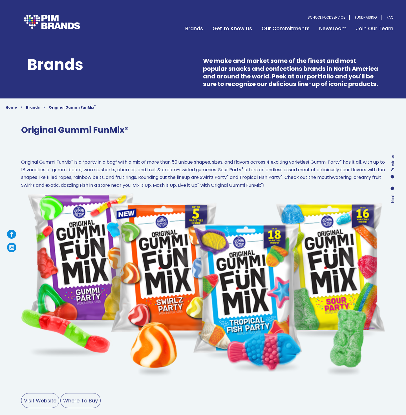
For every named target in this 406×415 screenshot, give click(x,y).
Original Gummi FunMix (79, 108)
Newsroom (333, 28)
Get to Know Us (232, 28)
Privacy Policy (132, 365)
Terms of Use (99, 365)
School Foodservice (326, 17)
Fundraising (366, 17)
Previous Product (393, 140)
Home (18, 108)
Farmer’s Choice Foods (108, 338)
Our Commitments (286, 28)
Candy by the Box (152, 338)
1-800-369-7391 (306, 334)
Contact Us (219, 331)
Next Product (393, 161)
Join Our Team (374, 28)
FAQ (390, 17)
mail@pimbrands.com (318, 349)
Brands (194, 28)
